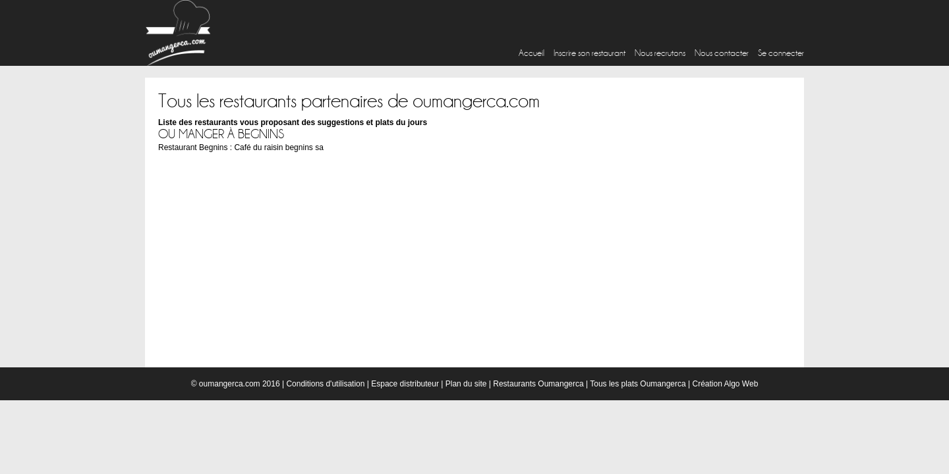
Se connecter (781, 53)
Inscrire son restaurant (589, 53)
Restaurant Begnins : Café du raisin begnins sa (241, 147)
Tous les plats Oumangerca (637, 383)
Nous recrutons (660, 53)
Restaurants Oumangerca (538, 383)
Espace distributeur (405, 383)
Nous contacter (722, 53)
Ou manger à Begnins (221, 134)
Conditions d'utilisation (325, 383)
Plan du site (466, 383)
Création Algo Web (725, 383)
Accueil (531, 53)
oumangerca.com (229, 383)
